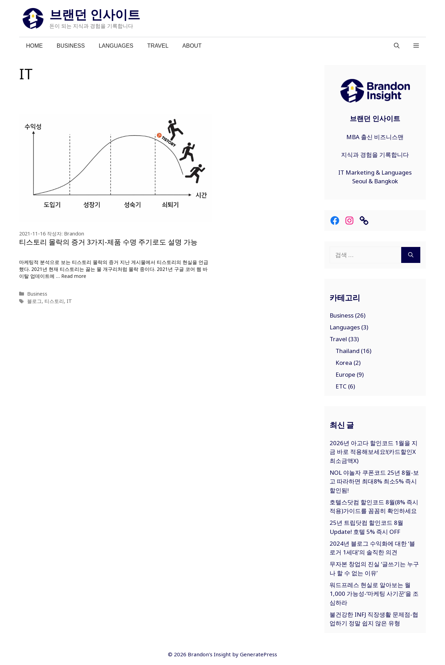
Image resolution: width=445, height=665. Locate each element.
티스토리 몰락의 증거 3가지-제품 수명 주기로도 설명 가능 (108, 242)
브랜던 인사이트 (94, 14)
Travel (158, 46)
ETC (341, 386)
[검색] (411, 255)
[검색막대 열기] (396, 46)
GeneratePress (258, 654)
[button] (416, 46)
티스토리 (54, 301)
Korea (343, 363)
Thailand (347, 351)
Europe (345, 374)
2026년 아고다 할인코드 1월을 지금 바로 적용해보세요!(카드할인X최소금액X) (374, 452)
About (192, 46)
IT (69, 301)
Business (71, 46)
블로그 (34, 301)
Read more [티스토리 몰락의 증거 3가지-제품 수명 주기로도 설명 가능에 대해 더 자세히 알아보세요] (73, 276)
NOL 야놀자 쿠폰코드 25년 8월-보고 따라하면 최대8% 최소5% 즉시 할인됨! (374, 481)
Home (34, 46)
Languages (116, 46)
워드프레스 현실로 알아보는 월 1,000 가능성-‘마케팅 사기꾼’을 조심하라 (374, 594)
